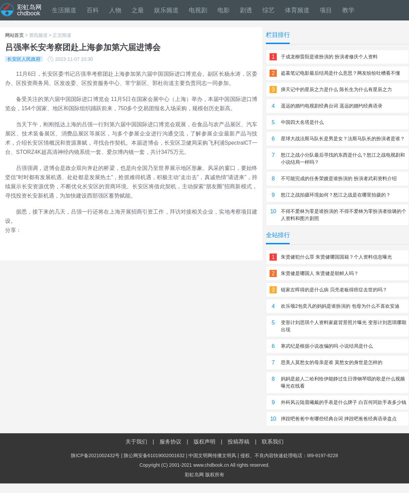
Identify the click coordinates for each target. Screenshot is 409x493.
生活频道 (64, 10)
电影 (223, 10)
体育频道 (297, 10)
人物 (115, 10)
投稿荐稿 (238, 442)
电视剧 (198, 10)
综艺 (268, 10)
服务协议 (170, 442)
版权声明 (204, 442)
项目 (326, 10)
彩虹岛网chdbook (29, 10)
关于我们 (136, 442)
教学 (348, 10)
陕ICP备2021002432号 (95, 455)
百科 (93, 10)
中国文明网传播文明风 (212, 455)
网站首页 (14, 35)
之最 (138, 10)
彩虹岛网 (194, 474)
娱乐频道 (166, 10)
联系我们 (273, 442)
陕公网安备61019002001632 (154, 455)
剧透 (246, 10)
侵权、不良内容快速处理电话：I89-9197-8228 (289, 455)
